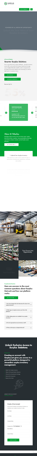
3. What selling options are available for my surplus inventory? (16, 317)
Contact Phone (10, 433)
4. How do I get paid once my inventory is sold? (16, 322)
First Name (9, 411)
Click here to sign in (8, 395)
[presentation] (6, 113)
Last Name (9, 416)
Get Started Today (11, 144)
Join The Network (11, 297)
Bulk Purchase (10, 75)
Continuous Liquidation (12, 79)
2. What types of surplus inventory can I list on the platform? (16, 310)
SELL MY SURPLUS (24, 9)
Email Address (10, 428)
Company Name (10, 421)
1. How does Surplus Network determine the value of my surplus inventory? (18, 304)
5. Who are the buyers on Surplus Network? (15, 327)
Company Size (10, 426)
